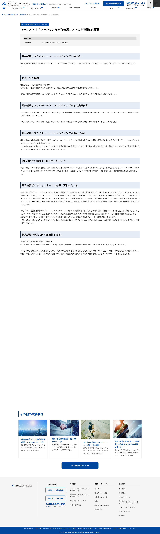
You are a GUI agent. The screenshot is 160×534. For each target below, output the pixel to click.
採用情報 (122, 515)
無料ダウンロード (100, 497)
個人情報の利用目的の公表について (46, 528)
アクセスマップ (124, 511)
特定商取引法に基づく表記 (85, 528)
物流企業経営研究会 (101, 505)
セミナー (97, 489)
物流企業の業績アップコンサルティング (79, 495)
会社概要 (122, 489)
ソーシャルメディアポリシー (67, 528)
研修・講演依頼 (75, 505)
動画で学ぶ (98, 509)
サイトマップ (132, 528)
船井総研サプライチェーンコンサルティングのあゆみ (128, 502)
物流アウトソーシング (78, 501)
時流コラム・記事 (100, 493)
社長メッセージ (124, 497)
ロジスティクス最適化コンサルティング (79, 489)
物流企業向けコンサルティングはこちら (60, 4)
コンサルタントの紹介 (127, 507)
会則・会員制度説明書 (120, 528)
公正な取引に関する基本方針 (103, 528)
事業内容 (122, 493)
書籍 (96, 501)
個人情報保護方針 (29, 528)
